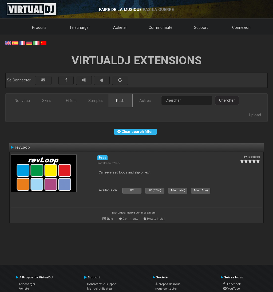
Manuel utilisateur (100, 288)
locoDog (254, 157)
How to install (156, 218)
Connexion (241, 27)
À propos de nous (167, 284)
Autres (145, 100)
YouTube (231, 288)
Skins (46, 100)
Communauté (160, 27)
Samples (95, 100)
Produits (39, 27)
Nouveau (22, 100)
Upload (255, 115)
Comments (130, 218)
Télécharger (79, 27)
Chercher (227, 100)
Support (201, 27)
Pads (120, 100)
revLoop (22, 147)
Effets (71, 100)
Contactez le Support (102, 284)
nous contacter (166, 288)
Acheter (120, 27)
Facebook (232, 284)
